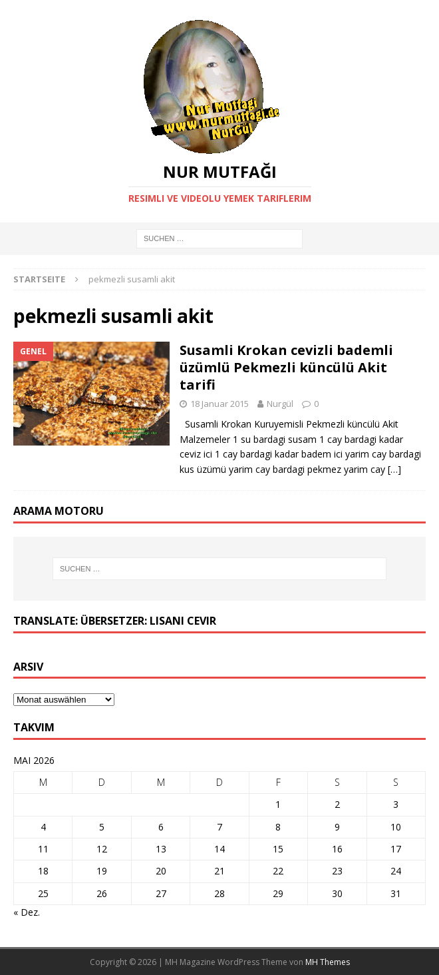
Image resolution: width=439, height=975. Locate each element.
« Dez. (26, 912)
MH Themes (327, 962)
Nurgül (280, 404)
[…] (394, 469)
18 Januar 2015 (219, 404)
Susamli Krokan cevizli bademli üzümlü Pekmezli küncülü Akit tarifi (286, 367)
